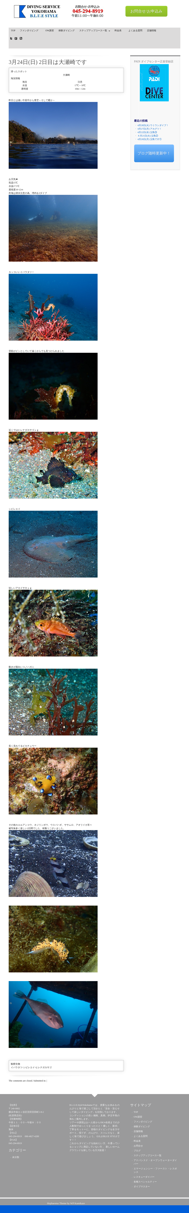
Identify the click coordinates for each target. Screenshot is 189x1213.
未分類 (15, 1157)
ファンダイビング (30, 30)
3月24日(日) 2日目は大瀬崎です (48, 62)
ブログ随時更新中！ (154, 153)
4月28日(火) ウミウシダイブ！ (153, 125)
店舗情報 (151, 30)
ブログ (137, 1150)
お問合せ (138, 1145)
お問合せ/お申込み (146, 11)
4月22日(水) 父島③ (147, 132)
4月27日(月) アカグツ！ (150, 128)
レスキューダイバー (144, 1177)
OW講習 (49, 30)
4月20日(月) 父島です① (150, 139)
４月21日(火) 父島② (148, 135)
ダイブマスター (142, 1186)
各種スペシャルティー (145, 1181)
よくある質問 (135, 30)
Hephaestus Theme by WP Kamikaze (66, 1203)
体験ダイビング (66, 30)
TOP (13, 30)
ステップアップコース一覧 (94, 31)
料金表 (119, 30)
